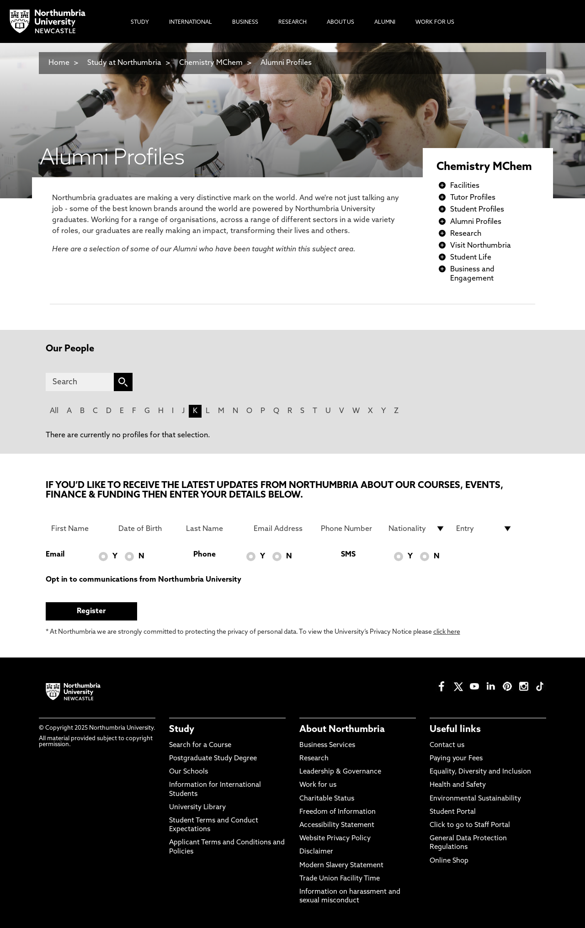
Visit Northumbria (480, 245)
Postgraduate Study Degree (213, 758)
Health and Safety (458, 785)
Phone (204, 554)
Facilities (464, 186)
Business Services (327, 745)
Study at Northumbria (124, 63)
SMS (348, 554)
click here (446, 632)
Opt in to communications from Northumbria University (143, 579)
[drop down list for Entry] (484, 529)
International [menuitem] (190, 22)
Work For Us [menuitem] (434, 22)
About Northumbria (342, 729)
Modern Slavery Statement (341, 865)
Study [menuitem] (140, 22)
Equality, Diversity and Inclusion (480, 772)
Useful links (455, 729)
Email (55, 554)
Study (181, 729)
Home (58, 63)
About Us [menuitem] (340, 22)
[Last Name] (214, 529)
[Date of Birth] (147, 529)
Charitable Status (326, 798)
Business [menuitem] (245, 22)
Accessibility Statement (336, 825)
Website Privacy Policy (335, 838)
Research (465, 234)
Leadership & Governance (340, 772)
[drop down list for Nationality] (417, 529)
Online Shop (449, 861)
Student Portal (453, 812)
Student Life (470, 257)
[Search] (80, 382)
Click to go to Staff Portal (470, 825)
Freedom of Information (337, 812)
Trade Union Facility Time (339, 878)
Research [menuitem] (292, 22)
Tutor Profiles (472, 198)
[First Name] (79, 529)
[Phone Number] (349, 529)
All (54, 411)
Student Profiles (477, 209)
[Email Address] (282, 529)
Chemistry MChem (211, 63)
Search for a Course (200, 745)
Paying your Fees (456, 758)
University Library (197, 807)
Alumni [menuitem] (384, 22)
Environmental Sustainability (475, 798)
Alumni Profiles (286, 63)
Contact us (447, 745)
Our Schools (188, 772)
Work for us (317, 785)
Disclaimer (316, 851)
